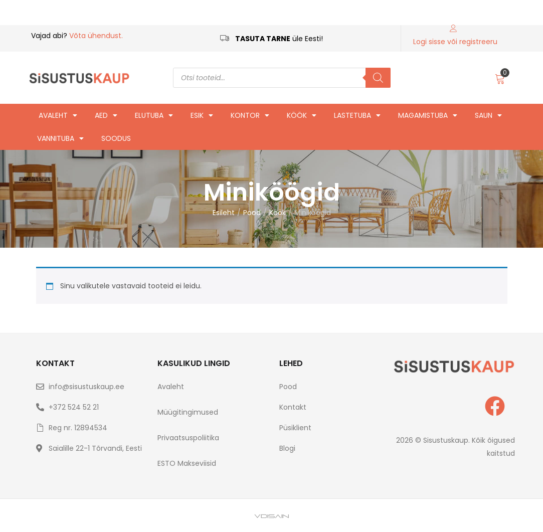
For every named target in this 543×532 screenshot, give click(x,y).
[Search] (378, 78)
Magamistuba (427, 115)
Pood (252, 213)
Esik (202, 115)
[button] (500, 78)
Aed (106, 115)
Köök (301, 115)
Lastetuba (357, 115)
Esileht (224, 213)
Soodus (116, 138)
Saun (488, 115)
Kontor (250, 115)
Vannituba (60, 138)
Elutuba (154, 115)
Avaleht (58, 115)
